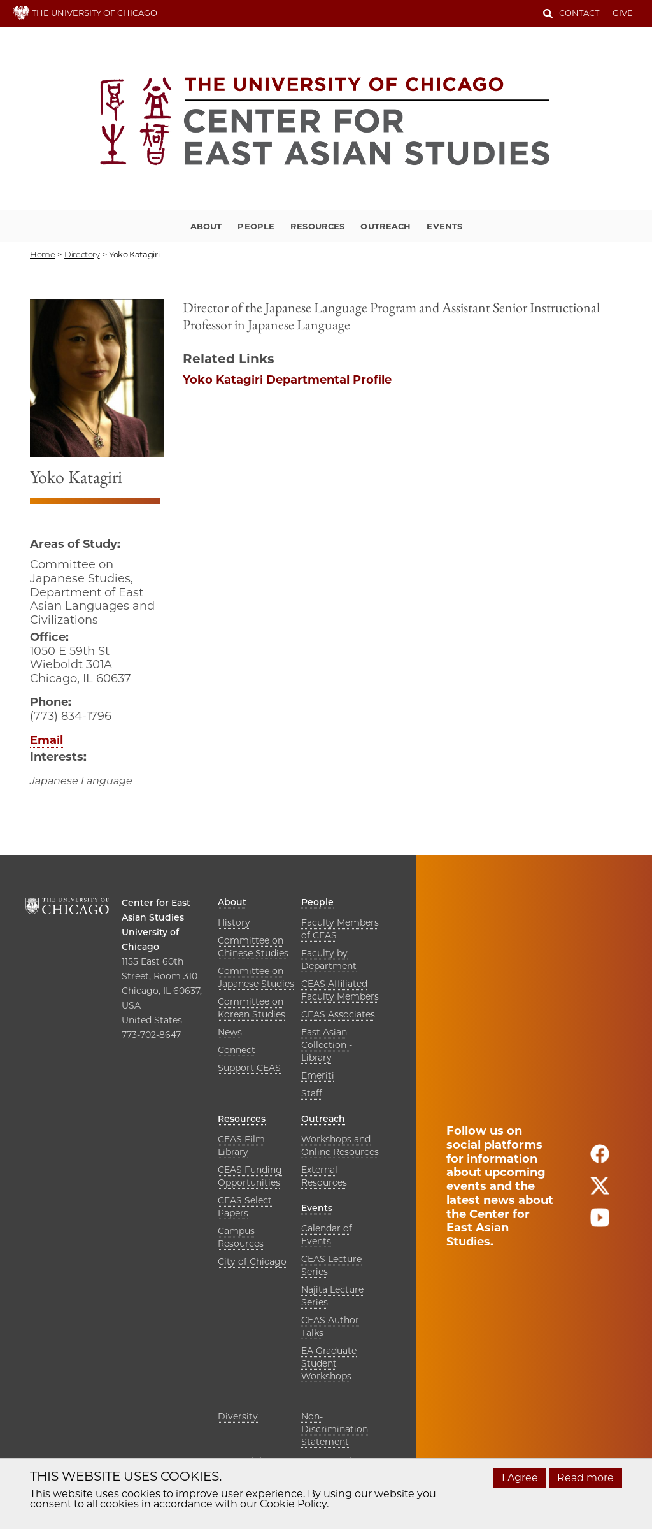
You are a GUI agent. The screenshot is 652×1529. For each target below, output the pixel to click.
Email (46, 740)
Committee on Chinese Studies (253, 947)
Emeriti (317, 1075)
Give (623, 13)
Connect (236, 1050)
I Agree (520, 1478)
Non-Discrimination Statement (334, 1429)
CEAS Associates (338, 1014)
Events (444, 226)
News (230, 1032)
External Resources (324, 1176)
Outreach (385, 226)
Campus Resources (241, 1237)
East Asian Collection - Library (326, 1044)
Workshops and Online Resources (340, 1145)
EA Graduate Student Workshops (329, 1363)
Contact (579, 13)
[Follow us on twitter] (599, 1191)
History (234, 922)
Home (42, 254)
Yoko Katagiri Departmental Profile (287, 380)
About (206, 226)
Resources (317, 226)
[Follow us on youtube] (599, 1223)
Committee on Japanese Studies (256, 977)
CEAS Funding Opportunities (250, 1176)
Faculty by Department (329, 959)
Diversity (238, 1416)
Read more (585, 1478)
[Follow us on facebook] (599, 1159)
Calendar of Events (326, 1235)
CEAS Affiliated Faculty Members (340, 990)
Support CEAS (249, 1067)
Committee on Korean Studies (251, 1008)
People (255, 226)
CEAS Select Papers (245, 1207)
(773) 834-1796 (70, 716)
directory (82, 254)
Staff (311, 1093)
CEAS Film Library (241, 1145)
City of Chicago (252, 1261)
